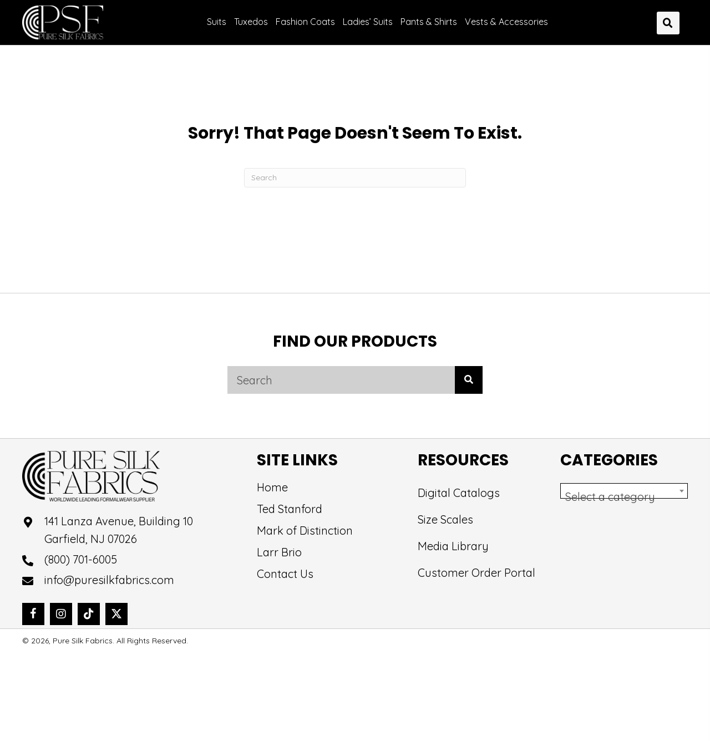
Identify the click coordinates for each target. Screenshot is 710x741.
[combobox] (624, 491)
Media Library (453, 546)
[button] (33, 614)
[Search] (355, 177)
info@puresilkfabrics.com (109, 580)
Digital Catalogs (459, 493)
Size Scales (445, 519)
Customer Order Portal (476, 573)
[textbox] (624, 497)
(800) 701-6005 (80, 559)
